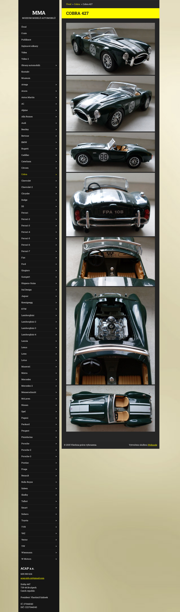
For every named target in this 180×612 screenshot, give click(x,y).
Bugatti (25, 148)
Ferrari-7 (25, 251)
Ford (23, 264)
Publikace (26, 39)
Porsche (25, 443)
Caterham (26, 161)
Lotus (24, 360)
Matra (24, 373)
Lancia (24, 340)
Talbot (24, 501)
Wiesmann (26, 552)
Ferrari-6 (25, 244)
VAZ (23, 533)
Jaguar (24, 296)
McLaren (25, 398)
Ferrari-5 (25, 238)
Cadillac (25, 155)
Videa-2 (25, 58)
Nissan (24, 405)
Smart (24, 507)
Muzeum (25, 78)
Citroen (25, 167)
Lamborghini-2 (28, 321)
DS (22, 206)
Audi (23, 123)
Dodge (24, 199)
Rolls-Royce (27, 482)
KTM (23, 308)
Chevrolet (26, 180)
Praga (24, 469)
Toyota (24, 520)
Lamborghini (27, 315)
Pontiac (25, 462)
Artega (24, 84)
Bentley (25, 129)
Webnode (152, 444)
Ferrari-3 (25, 225)
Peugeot (25, 430)
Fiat (23, 257)
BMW (24, 142)
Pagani (24, 417)
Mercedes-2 (27, 385)
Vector (24, 539)
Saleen (24, 488)
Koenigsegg (27, 302)
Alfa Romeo (27, 116)
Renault (25, 475)
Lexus (24, 347)
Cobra (24, 174)
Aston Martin (28, 97)
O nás (24, 33)
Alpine (24, 110)
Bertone (25, 135)
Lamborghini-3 (28, 328)
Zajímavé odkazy (29, 46)
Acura (24, 90)
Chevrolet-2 (27, 187)
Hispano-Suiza (28, 283)
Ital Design (26, 289)
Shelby (24, 494)
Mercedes (26, 379)
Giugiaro (25, 270)
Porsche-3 (26, 456)
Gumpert (25, 276)
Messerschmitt (28, 392)
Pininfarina (27, 437)
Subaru (25, 514)
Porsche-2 (26, 449)
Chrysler (25, 193)
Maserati (25, 366)
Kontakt (25, 71)
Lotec (24, 353)
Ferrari (24, 212)
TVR (23, 526)
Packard (25, 424)
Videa (24, 52)
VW (23, 546)
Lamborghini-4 (28, 334)
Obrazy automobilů (30, 65)
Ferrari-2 (25, 219)
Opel (23, 411)
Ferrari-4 (25, 231)
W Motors (26, 558)
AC (22, 103)
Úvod (23, 26)
